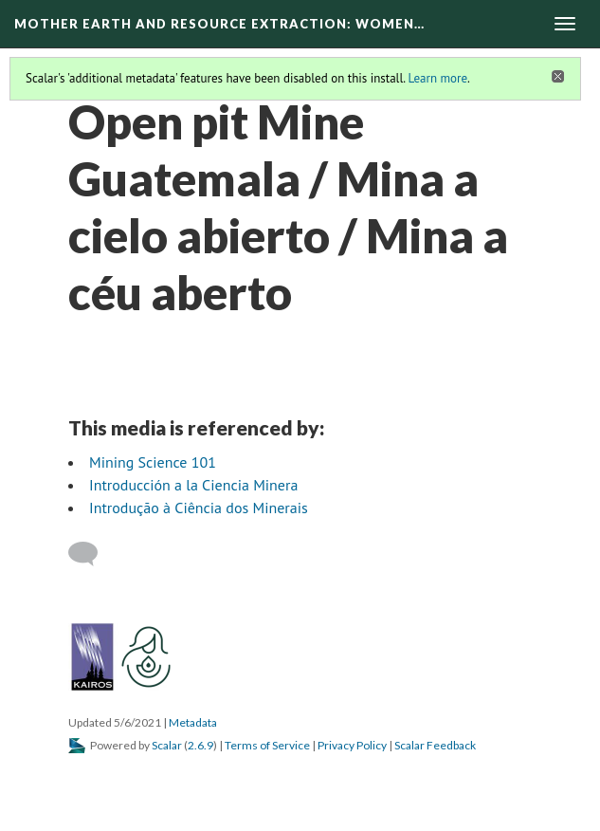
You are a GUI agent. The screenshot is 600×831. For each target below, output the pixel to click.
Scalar (167, 745)
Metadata (193, 722)
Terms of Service (267, 745)
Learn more (437, 78)
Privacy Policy (352, 745)
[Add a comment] (91, 554)
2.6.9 (200, 745)
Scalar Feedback (435, 745)
